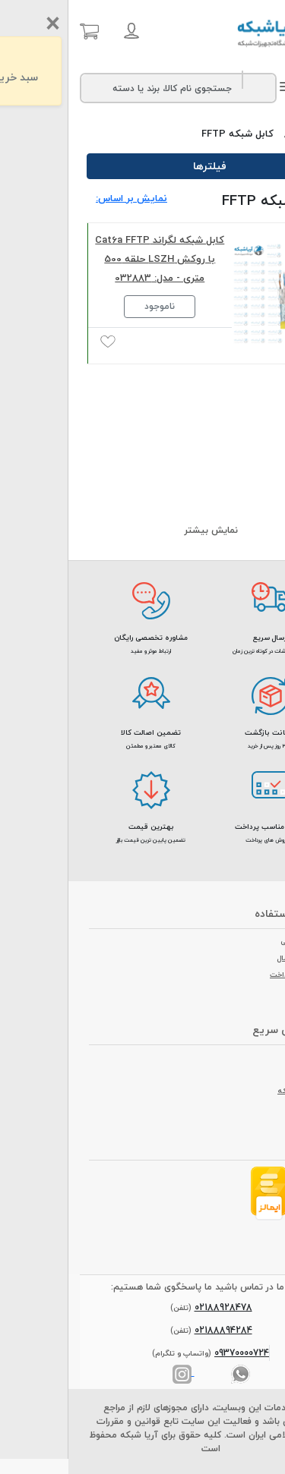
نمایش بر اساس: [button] (63, 198)
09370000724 (173, 1353)
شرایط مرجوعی (235, 941)
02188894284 (155, 1330)
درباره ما (246, 1057)
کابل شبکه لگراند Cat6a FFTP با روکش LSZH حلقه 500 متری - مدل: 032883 (91, 258)
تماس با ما (241, 1074)
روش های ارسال (234, 958)
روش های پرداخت (230, 974)
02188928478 (155, 1307)
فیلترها (143, 166)
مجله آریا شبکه (234, 1091)
